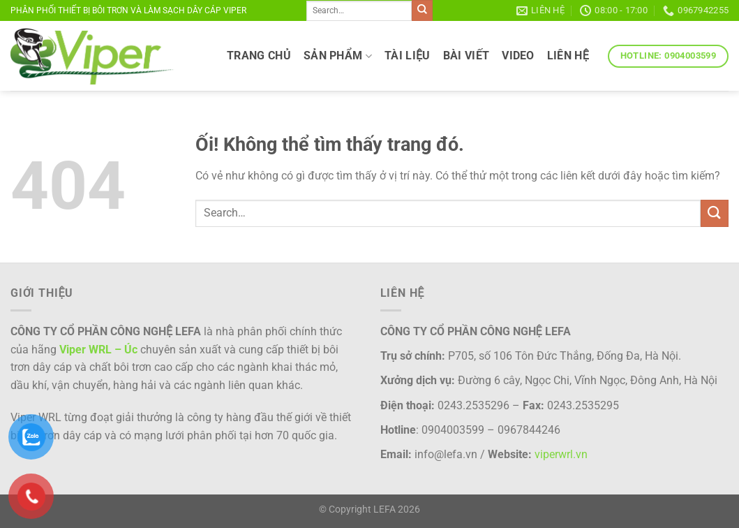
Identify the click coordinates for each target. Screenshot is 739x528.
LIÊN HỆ (568, 55)
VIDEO (518, 55)
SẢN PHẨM (338, 56)
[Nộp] (422, 10)
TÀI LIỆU (408, 55)
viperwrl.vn (561, 454)
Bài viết (466, 55)
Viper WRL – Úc (98, 349)
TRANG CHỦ (259, 55)
